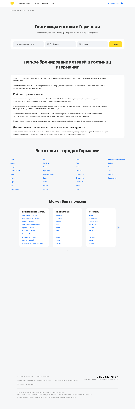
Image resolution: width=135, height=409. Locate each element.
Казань (91, 234)
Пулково (91, 227)
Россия (58, 224)
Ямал (57, 234)
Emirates (58, 243)
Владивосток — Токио (29, 237)
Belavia (58, 240)
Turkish (58, 227)
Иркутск (91, 240)
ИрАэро (58, 237)
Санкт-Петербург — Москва (31, 218)
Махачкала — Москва (29, 230)
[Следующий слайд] (118, 227)
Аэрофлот (59, 215)
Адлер (91, 230)
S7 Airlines (59, 218)
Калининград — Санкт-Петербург (32, 243)
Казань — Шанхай (28, 240)
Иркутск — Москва (28, 227)
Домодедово (93, 218)
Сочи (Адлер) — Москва (29, 215)
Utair (57, 230)
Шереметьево (93, 221)
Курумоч (91, 243)
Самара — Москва (28, 234)
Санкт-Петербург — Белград (31, 224)
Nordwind (58, 221)
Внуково (91, 215)
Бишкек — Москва (28, 221)
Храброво (92, 237)
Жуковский (92, 224)
